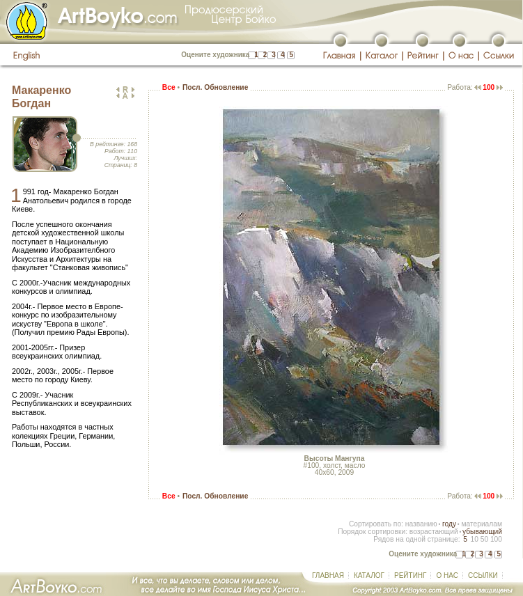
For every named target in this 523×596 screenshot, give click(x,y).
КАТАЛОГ (369, 575)
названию (421, 524)
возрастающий (433, 531)
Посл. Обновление (215, 87)
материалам (481, 524)
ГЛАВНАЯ (328, 575)
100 (496, 539)
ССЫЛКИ (483, 575)
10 (474, 539)
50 (484, 539)
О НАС (447, 575)
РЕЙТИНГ (410, 575)
